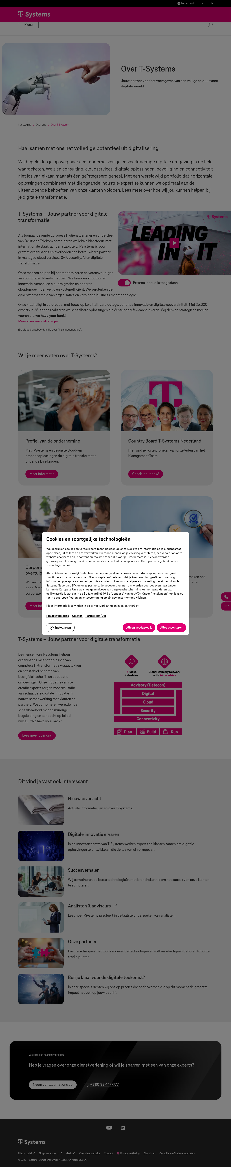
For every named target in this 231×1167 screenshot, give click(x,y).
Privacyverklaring (57, 616)
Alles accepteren (171, 627)
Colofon (77, 616)
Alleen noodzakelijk (139, 627)
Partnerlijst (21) (95, 616)
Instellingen (60, 627)
